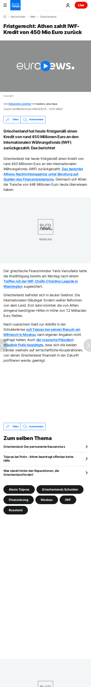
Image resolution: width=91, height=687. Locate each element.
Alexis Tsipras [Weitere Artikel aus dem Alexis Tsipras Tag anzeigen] (19, 489)
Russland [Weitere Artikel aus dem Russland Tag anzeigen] (16, 510)
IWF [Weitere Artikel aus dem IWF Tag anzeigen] (68, 500)
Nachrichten (18, 16)
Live (81, 5)
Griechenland (48, 16)
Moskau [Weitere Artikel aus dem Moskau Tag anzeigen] (47, 500)
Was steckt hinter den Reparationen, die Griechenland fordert (31, 472)
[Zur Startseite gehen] (15, 5)
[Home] (4, 16)
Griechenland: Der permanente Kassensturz (34, 446)
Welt (32, 16)
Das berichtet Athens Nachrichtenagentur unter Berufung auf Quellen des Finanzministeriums (43, 174)
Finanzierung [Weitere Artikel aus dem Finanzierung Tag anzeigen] (18, 500)
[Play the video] (45, 66)
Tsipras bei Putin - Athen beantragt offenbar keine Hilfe (38, 458)
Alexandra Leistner (19, 103)
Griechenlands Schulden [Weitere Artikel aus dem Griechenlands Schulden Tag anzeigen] (60, 489)
